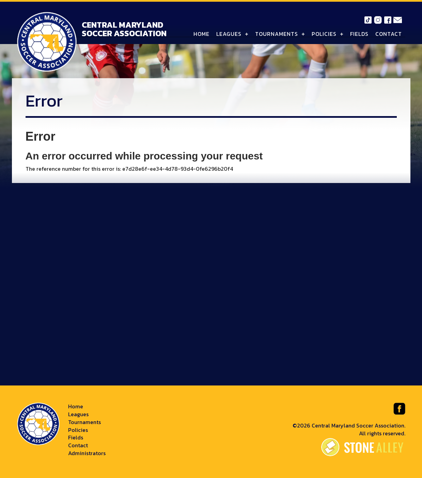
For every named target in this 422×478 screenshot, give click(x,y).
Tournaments (276, 34)
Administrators (87, 453)
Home (201, 34)
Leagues (228, 34)
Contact (388, 34)
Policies (324, 34)
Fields (359, 34)
